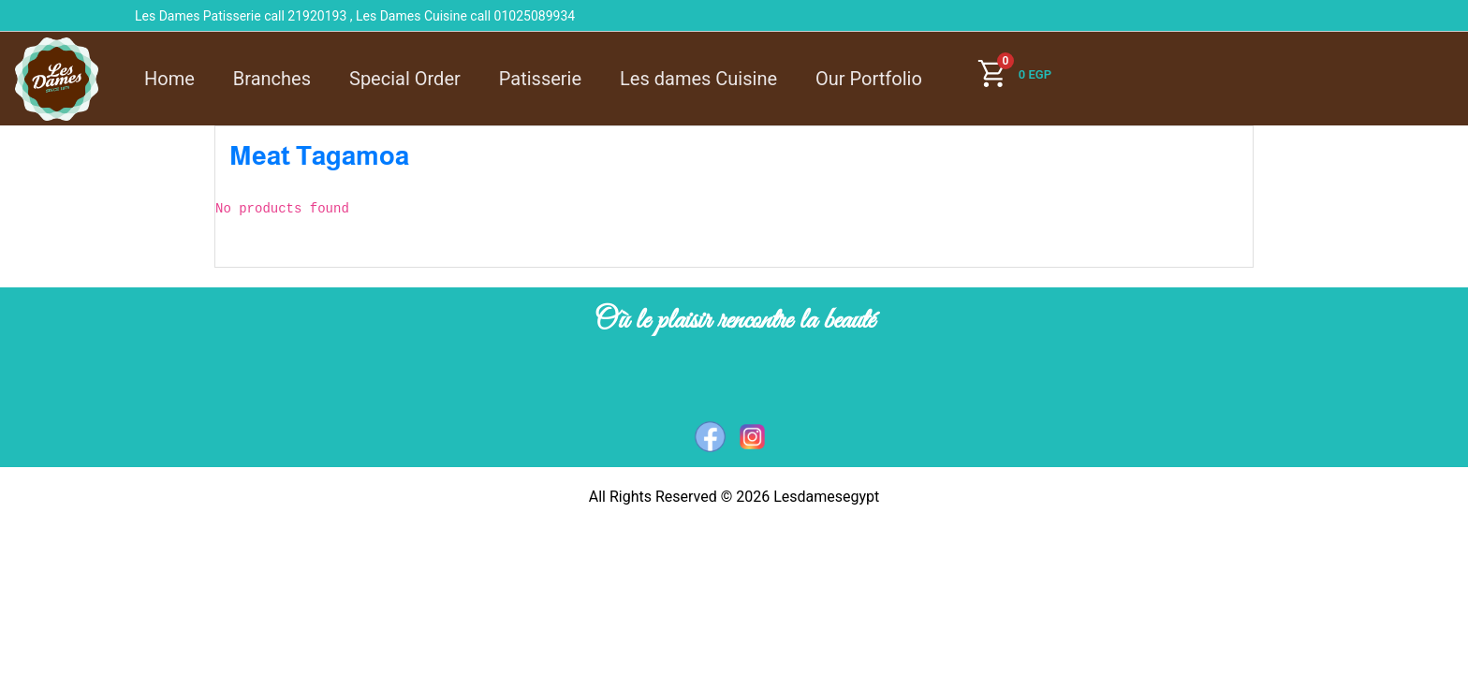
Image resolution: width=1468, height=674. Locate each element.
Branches (272, 78)
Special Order (405, 78)
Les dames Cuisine (698, 78)
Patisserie (540, 78)
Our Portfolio (868, 78)
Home (169, 78)
